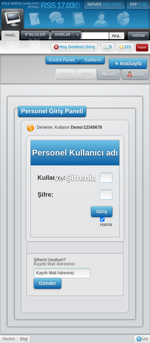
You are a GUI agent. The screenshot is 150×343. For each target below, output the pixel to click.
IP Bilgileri (35, 35)
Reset (108, 74)
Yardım (8, 338)
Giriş (66, 74)
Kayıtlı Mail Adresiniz (54, 264)
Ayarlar (62, 35)
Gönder (47, 283)
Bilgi (24, 338)
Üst (142, 339)
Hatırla (106, 224)
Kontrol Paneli (61, 60)
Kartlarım (92, 60)
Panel (12, 18)
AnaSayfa (128, 63)
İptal (87, 74)
